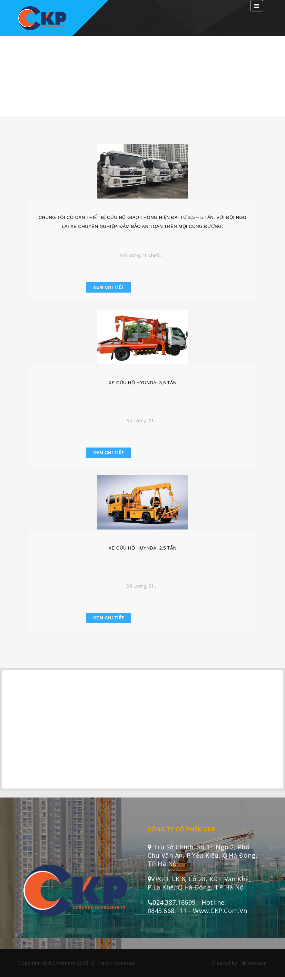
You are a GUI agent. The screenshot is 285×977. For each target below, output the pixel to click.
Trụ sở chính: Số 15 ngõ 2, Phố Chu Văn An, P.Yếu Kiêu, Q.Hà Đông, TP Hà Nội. (202, 855)
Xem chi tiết (108, 287)
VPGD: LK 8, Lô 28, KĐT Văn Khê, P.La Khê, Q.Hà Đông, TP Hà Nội (199, 883)
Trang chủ (144, 88)
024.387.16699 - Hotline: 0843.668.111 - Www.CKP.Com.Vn (197, 906)
